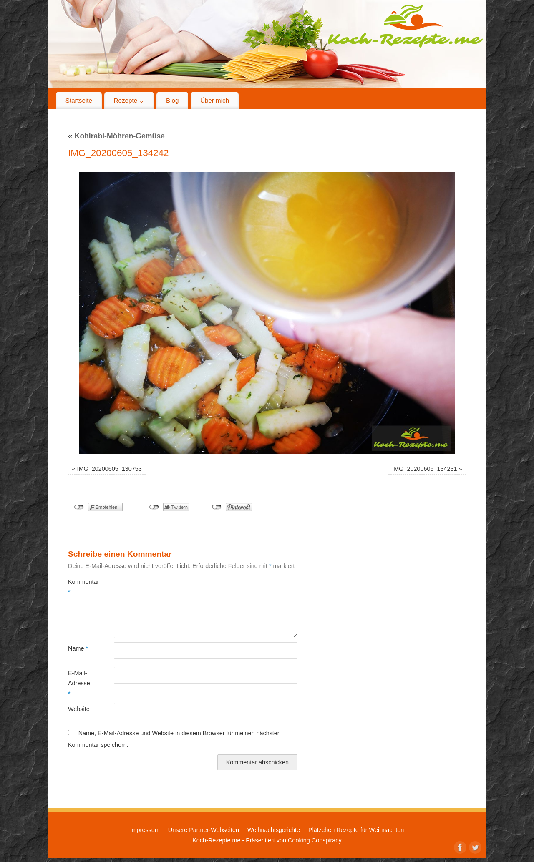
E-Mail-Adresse (79, 683)
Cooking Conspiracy (315, 840)
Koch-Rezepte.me (405, 26)
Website (79, 709)
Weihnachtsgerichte (273, 830)
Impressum (145, 830)
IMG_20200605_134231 (424, 468)
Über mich (214, 100)
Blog (172, 100)
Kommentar (79, 586)
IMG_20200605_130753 (109, 468)
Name (78, 648)
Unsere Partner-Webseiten (203, 830)
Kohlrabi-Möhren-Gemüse (116, 136)
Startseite (78, 100)
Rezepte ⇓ (129, 100)
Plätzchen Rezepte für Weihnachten (356, 830)
